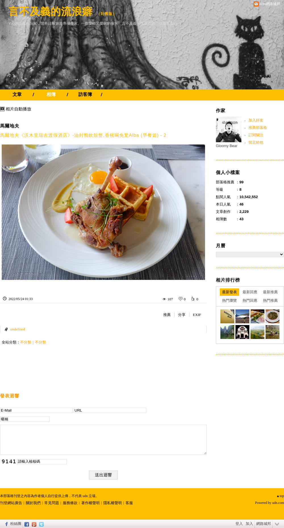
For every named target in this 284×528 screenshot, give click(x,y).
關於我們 (33, 503)
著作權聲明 (90, 503)
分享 (181, 315)
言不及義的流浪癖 (51, 11)
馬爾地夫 (9, 125)
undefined (17, 329)
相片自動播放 (18, 109)
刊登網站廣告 (11, 503)
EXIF (197, 315)
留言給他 (255, 142)
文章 (17, 94)
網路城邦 (263, 523)
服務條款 (70, 503)
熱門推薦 (270, 300)
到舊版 (106, 14)
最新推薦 (270, 292)
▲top (280, 496)
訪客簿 (85, 94)
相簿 (51, 94)
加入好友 (255, 120)
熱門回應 (250, 300)
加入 (249, 523)
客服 (129, 503)
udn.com (278, 503)
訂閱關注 (255, 135)
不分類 (25, 342)
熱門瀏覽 (229, 300)
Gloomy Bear (226, 146)
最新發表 (229, 292)
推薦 (167, 315)
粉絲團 (15, 523)
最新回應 (250, 292)
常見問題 (51, 503)
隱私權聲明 (112, 503)
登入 (239, 523)
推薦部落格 (257, 127)
